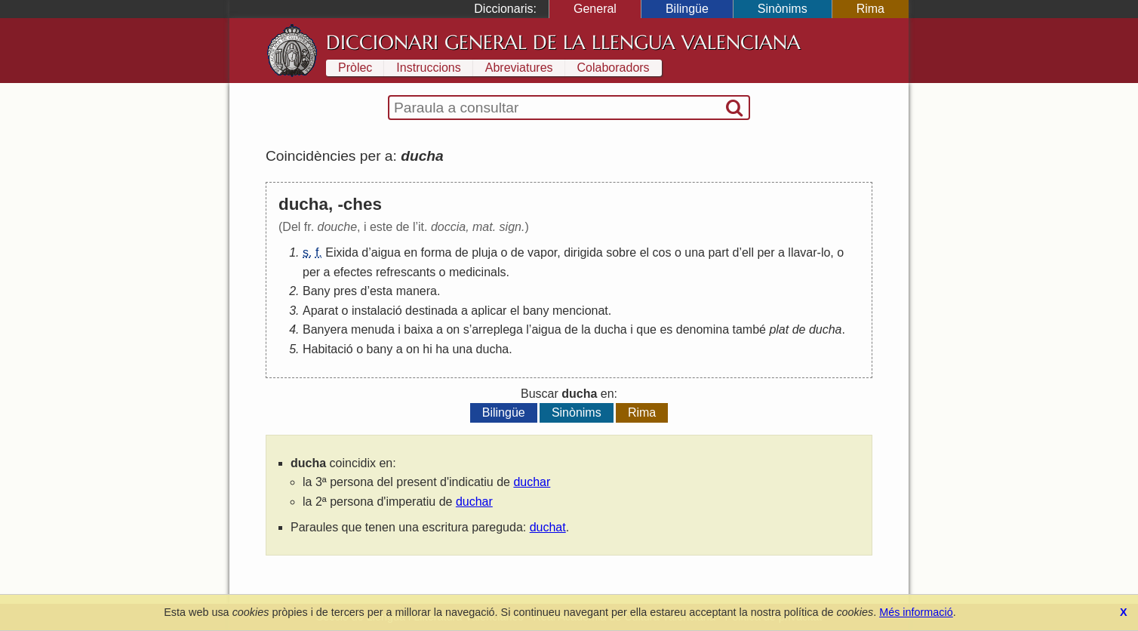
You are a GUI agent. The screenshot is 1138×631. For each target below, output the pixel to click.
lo (825, 252)
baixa (418, 329)
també (748, 329)
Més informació (916, 612)
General (595, 8)
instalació (377, 310)
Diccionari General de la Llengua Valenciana (563, 42)
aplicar (488, 310)
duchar (531, 482)
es (666, 329)
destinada (431, 310)
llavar (802, 252)
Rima (870, 8)
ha (442, 349)
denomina (702, 329)
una (694, 252)
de (462, 252)
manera (416, 291)
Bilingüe (687, 8)
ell (748, 252)
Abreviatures (519, 67)
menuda (373, 329)
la (585, 329)
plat (779, 329)
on (453, 329)
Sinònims (782, 8)
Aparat (320, 310)
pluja (484, 252)
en (410, 252)
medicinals (477, 272)
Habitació (328, 349)
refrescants (405, 272)
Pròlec (355, 67)
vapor (542, 252)
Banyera (325, 329)
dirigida (583, 252)
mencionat (580, 310)
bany (536, 310)
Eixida (341, 252)
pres (345, 291)
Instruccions (428, 67)
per (765, 252)
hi (427, 349)
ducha (610, 329)
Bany (316, 291)
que (646, 329)
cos (662, 252)
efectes (353, 272)
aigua (386, 252)
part (718, 252)
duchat (548, 527)
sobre (621, 252)
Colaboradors (613, 67)
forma (436, 252)
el (644, 252)
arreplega (497, 329)
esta (381, 291)
